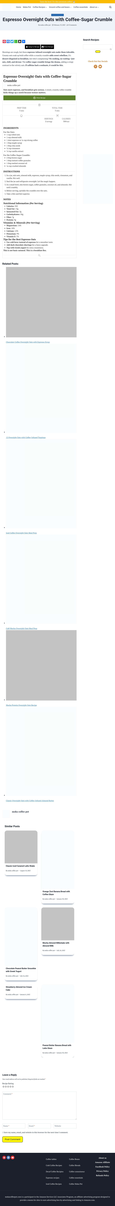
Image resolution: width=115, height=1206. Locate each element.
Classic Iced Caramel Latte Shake (20, 865)
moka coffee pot (45, 25)
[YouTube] (12, 1157)
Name (6, 1125)
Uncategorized (57, 15)
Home (18, 7)
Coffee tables (51, 1158)
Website (58, 1125)
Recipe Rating (8, 1083)
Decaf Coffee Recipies (54, 1171)
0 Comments (72, 25)
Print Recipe (47, 47)
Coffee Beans (74, 1158)
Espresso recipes (52, 1177)
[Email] (39, 1125)
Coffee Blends (74, 1165)
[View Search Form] (110, 7)
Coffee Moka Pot (75, 1183)
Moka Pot (27, 7)
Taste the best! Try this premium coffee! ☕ (57, 1)
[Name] (13, 1125)
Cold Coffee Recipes (54, 1165)
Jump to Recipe (32, 47)
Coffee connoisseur (77, 1171)
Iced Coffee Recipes (54, 1183)
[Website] (65, 1125)
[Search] (98, 46)
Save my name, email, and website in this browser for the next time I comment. (36, 1132)
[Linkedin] (8, 1157)
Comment (8, 1093)
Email (32, 1125)
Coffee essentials (80, 7)
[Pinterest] (4, 1157)
